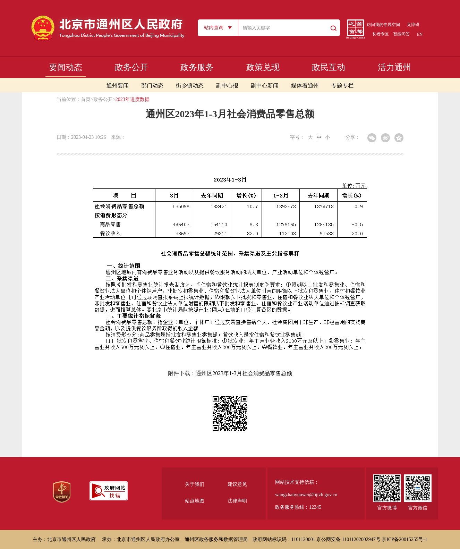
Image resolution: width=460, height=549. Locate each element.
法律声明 (237, 501)
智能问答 (401, 34)
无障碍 (413, 24)
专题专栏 (342, 85)
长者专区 (380, 34)
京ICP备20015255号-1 (404, 539)
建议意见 (237, 484)
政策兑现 (263, 67)
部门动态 (152, 85)
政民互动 (328, 67)
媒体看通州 (305, 85)
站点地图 (194, 501)
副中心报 (227, 85)
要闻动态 (65, 67)
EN (420, 34)
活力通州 (394, 67)
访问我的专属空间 (383, 24)
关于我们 (194, 484)
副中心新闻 (265, 85)
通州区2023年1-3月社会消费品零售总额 (244, 373)
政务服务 (197, 67)
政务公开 (131, 67)
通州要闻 (118, 85)
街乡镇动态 (190, 85)
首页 (86, 99)
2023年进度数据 (133, 99)
